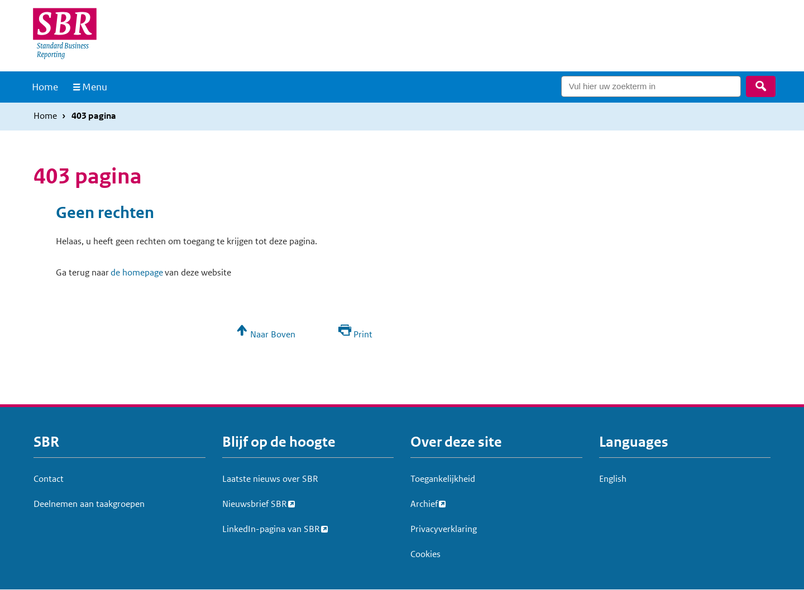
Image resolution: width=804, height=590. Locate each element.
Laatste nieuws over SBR (270, 479)
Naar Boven (272, 334)
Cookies (425, 554)
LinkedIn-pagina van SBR (271, 527)
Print (362, 334)
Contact (49, 479)
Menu (94, 87)
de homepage (137, 272)
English (612, 479)
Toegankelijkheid (442, 479)
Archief (424, 502)
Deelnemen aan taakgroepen (89, 504)
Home (45, 87)
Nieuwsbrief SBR (254, 502)
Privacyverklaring (443, 529)
